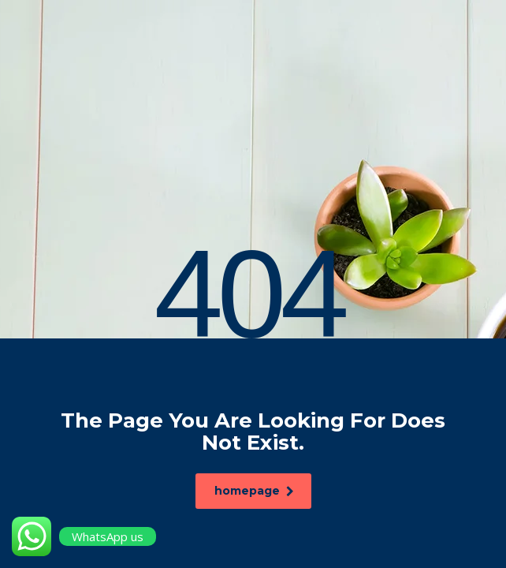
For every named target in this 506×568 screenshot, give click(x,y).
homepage (255, 491)
